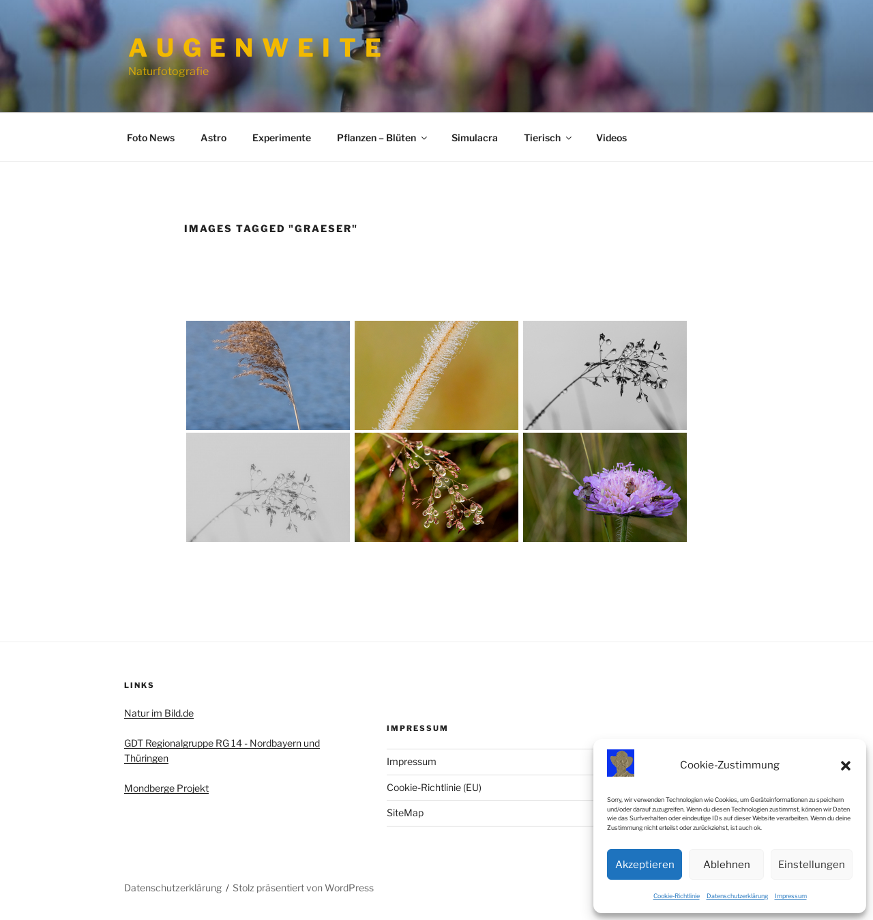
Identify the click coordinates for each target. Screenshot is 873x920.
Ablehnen (726, 865)
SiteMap (405, 812)
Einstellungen (811, 865)
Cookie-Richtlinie (676, 896)
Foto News (151, 137)
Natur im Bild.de (159, 713)
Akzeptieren (645, 865)
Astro (213, 137)
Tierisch (549, 137)
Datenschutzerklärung (737, 896)
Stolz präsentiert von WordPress (303, 887)
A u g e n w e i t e (255, 48)
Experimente (281, 137)
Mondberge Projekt (166, 788)
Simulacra (475, 137)
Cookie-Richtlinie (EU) (434, 787)
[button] (846, 766)
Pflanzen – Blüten (383, 137)
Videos (611, 137)
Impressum (791, 896)
